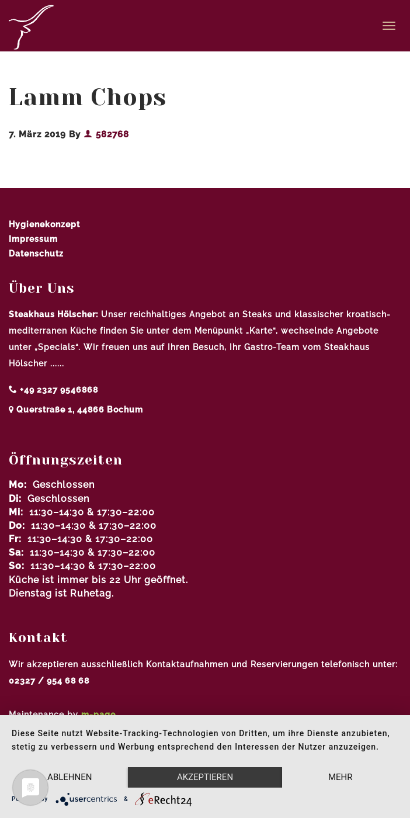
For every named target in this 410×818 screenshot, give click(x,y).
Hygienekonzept (44, 224)
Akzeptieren (205, 777)
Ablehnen (69, 777)
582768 (106, 134)
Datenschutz (36, 253)
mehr (340, 777)
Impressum (33, 239)
